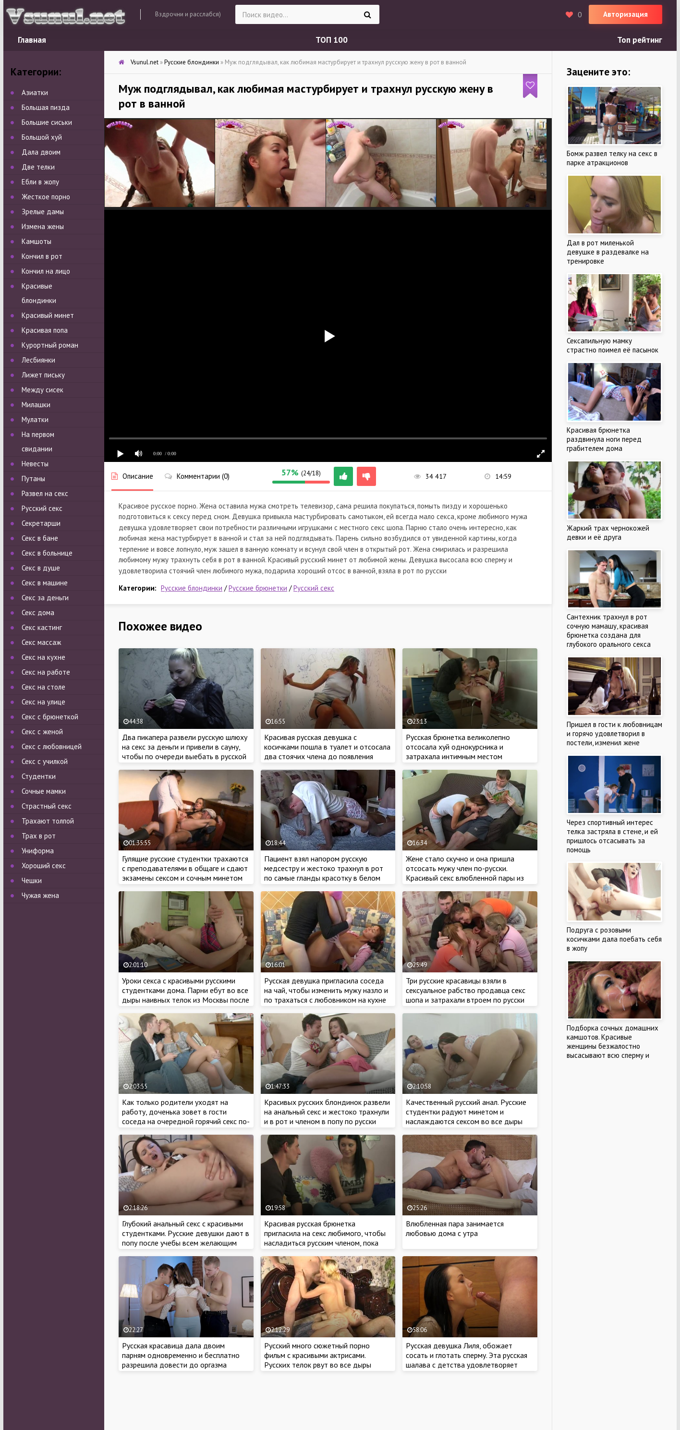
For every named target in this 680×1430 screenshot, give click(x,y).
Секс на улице (43, 701)
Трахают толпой (48, 820)
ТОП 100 (332, 40)
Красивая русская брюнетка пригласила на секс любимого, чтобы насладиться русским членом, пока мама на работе (325, 1238)
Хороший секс (44, 865)
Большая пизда (46, 107)
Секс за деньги (45, 597)
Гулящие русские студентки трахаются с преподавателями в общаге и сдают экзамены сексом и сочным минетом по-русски (185, 873)
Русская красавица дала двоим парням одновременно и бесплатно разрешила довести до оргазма (181, 1355)
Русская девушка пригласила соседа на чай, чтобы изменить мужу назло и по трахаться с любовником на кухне (326, 990)
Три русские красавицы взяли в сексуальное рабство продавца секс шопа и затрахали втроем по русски (465, 990)
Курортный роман (50, 345)
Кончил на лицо (46, 271)
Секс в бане (40, 538)
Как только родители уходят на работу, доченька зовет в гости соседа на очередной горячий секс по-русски (186, 1116)
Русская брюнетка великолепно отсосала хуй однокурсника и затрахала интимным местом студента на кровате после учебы (462, 751)
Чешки (32, 880)
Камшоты (36, 241)
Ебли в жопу (40, 181)
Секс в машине (45, 582)
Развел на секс (45, 493)
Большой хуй (42, 137)
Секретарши (41, 523)
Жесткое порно (46, 196)
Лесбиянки (38, 359)
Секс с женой (42, 731)
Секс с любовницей (52, 746)
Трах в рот (39, 835)
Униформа (38, 850)
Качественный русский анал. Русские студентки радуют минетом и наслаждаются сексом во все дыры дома (466, 1116)
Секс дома (38, 612)
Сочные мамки (44, 791)
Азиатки (35, 92)
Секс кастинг (42, 627)
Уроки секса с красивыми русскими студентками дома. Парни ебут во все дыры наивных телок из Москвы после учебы (185, 995)
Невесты (35, 463)
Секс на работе (46, 672)
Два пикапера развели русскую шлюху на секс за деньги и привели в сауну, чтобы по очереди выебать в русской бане (184, 751)
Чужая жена (40, 895)
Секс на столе (43, 686)
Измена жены (43, 226)
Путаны (33, 478)
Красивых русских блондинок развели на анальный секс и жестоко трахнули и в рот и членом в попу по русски (327, 1111)
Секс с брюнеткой (50, 716)
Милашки (36, 404)
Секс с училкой (45, 761)
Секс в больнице (47, 552)
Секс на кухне (43, 657)
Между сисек (42, 389)
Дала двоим (41, 152)
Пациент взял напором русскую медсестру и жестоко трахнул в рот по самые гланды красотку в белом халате (323, 873)
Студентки (39, 776)
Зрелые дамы (43, 211)
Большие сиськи (47, 122)
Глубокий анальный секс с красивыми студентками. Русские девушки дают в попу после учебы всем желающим (185, 1233)
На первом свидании (38, 441)
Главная (32, 40)
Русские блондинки (191, 588)
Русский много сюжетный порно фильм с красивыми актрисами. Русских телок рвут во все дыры (317, 1355)
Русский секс (313, 588)
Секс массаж (41, 642)
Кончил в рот (42, 256)
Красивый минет (48, 315)
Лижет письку (43, 374)
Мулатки (35, 419)
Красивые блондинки (39, 293)
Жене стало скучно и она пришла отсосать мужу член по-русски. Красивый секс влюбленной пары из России (465, 873)
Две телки (38, 166)
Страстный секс (47, 806)
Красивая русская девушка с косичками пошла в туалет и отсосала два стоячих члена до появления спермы (327, 751)
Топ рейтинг (639, 40)
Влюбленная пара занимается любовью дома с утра (455, 1228)
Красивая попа (45, 330)
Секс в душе (41, 567)
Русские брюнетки (258, 588)
